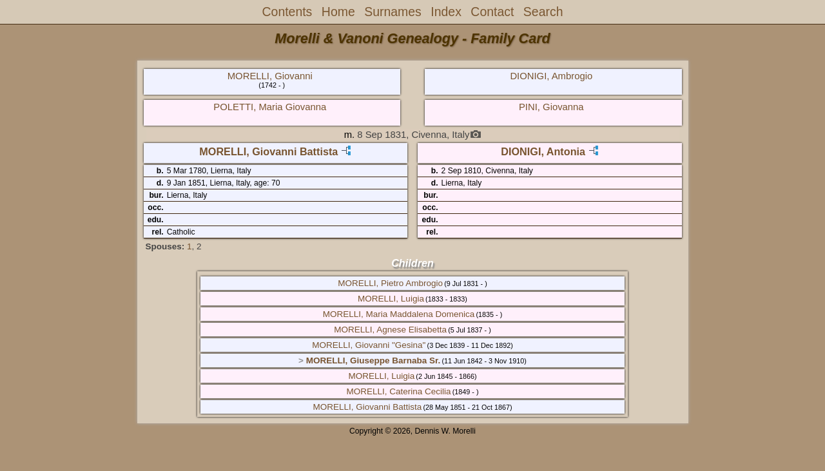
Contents (287, 12)
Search (543, 12)
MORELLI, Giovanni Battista (268, 151)
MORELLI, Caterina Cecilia (398, 391)
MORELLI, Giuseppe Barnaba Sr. (373, 360)
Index (446, 12)
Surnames (393, 12)
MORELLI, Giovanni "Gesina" (368, 345)
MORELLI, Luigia (391, 298)
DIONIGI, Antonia (543, 151)
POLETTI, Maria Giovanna (269, 107)
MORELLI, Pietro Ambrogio (390, 283)
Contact (492, 12)
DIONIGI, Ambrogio (551, 76)
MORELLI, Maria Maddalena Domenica (399, 314)
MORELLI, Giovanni (270, 76)
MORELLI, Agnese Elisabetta (390, 329)
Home (338, 12)
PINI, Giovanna (551, 107)
